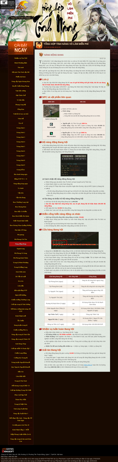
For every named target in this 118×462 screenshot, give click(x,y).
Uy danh (20, 188)
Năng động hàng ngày (20, 183)
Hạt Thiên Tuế (20, 95)
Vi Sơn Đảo (21, 100)
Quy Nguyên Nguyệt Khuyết (20, 367)
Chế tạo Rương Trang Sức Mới (20, 390)
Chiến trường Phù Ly (21, 330)
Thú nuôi (21, 67)
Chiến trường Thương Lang (20, 300)
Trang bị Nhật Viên (20, 404)
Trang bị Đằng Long (20, 267)
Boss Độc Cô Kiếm (21, 211)
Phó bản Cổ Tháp (21, 230)
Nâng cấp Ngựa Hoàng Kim (21, 81)
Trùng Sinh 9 (20, 165)
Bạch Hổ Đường (20, 295)
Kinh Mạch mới (20, 316)
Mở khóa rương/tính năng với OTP (21, 310)
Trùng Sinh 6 (20, 151)
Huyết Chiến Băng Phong (20, 86)
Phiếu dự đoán (21, 77)
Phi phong (20, 234)
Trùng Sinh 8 (20, 160)
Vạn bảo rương (21, 91)
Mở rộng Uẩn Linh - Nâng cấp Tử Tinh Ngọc (20, 419)
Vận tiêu (20, 193)
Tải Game (21, 48)
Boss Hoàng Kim (20, 207)
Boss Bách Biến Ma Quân (20, 216)
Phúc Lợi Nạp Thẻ (21, 395)
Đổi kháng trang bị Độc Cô (21, 385)
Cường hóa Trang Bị (20, 358)
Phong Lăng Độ (21, 104)
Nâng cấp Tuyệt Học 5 (20, 413)
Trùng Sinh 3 (20, 137)
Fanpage (27, 18)
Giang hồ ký (21, 169)
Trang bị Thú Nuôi (21, 381)
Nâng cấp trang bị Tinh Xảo (21, 334)
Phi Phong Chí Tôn (20, 239)
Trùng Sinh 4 (20, 142)
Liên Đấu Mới (20, 376)
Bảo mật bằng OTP (20, 290)
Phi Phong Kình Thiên (20, 258)
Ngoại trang (21, 248)
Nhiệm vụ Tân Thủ (20, 58)
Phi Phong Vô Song (20, 253)
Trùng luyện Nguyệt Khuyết (20, 362)
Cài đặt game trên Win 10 (20, 425)
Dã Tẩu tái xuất (21, 276)
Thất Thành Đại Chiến (20, 221)
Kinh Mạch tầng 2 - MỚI (20, 430)
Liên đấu (21, 286)
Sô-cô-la (20, 281)
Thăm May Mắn (20, 399)
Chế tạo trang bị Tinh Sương (20, 304)
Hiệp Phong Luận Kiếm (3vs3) (21, 434)
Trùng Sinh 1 (20, 128)
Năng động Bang (20, 244)
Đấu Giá (20, 371)
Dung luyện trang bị (20, 325)
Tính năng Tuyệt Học (21, 409)
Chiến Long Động (21, 353)
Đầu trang (108, 84)
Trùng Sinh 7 (20, 156)
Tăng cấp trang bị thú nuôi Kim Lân (20, 440)
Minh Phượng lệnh (20, 63)
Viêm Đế (20, 118)
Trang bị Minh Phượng (20, 262)
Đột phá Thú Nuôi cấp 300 (20, 72)
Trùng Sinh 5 (20, 146)
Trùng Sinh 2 (20, 132)
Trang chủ (18, 8)
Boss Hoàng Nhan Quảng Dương (20, 225)
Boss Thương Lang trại (20, 202)
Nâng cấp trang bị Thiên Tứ (20, 339)
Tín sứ (20, 123)
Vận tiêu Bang (20, 197)
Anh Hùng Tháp (20, 344)
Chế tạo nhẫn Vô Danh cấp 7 (20, 348)
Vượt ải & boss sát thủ (20, 114)
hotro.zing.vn (88, 365)
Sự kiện (21, 18)
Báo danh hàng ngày (20, 174)
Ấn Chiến (21, 320)
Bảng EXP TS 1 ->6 (20, 179)
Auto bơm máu (21, 272)
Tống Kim (20, 109)
